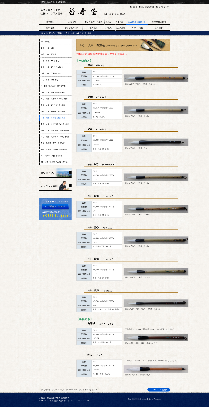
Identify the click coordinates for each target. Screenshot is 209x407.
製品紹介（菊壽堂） (56, 33)
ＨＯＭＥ (43, 33)
